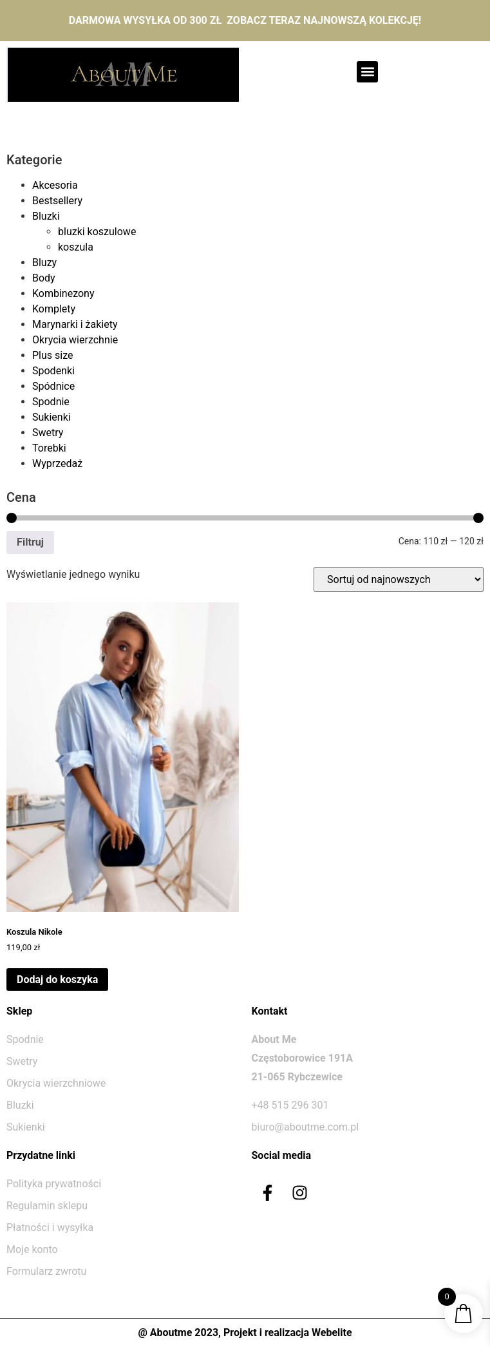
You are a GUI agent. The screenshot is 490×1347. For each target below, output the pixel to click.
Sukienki (51, 417)
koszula (75, 247)
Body (43, 278)
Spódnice (53, 386)
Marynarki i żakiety (75, 324)
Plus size (52, 355)
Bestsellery (57, 201)
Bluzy (44, 262)
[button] (367, 71)
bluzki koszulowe (97, 231)
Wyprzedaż (57, 463)
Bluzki (46, 216)
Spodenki (53, 371)
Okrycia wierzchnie (75, 340)
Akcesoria (55, 185)
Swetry (47, 432)
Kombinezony (63, 293)
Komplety (53, 309)
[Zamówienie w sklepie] (399, 579)
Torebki (49, 448)
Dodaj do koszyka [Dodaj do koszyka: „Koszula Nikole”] (57, 979)
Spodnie (51, 402)
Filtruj (30, 542)
